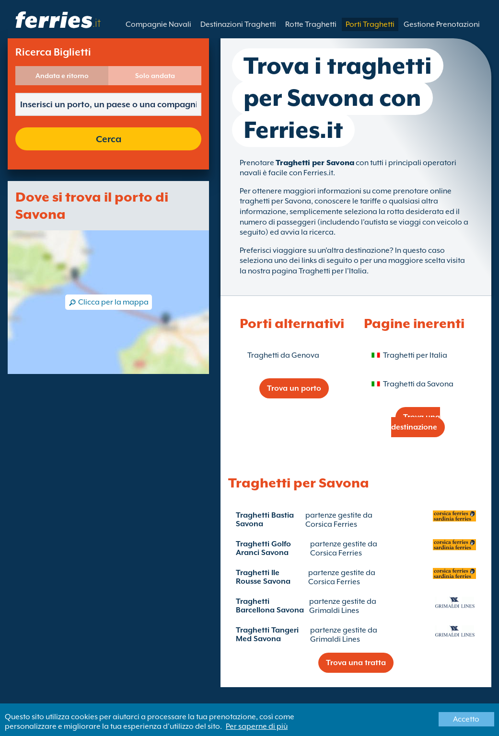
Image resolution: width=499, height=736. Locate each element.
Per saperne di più (257, 726)
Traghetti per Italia (415, 355)
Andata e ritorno (62, 75)
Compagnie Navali (158, 24)
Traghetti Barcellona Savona (270, 605)
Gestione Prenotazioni (442, 24)
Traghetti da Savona (418, 384)
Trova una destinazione (416, 422)
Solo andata (155, 75)
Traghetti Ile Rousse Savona (263, 577)
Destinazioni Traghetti (238, 24)
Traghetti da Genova (283, 355)
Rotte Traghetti (311, 24)
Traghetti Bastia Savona (265, 519)
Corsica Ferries (331, 524)
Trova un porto (294, 388)
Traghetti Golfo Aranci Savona (263, 548)
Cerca (108, 139)
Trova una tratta (356, 662)
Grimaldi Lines (334, 610)
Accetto (466, 719)
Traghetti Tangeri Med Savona (267, 634)
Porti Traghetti (370, 24)
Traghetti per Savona (315, 163)
